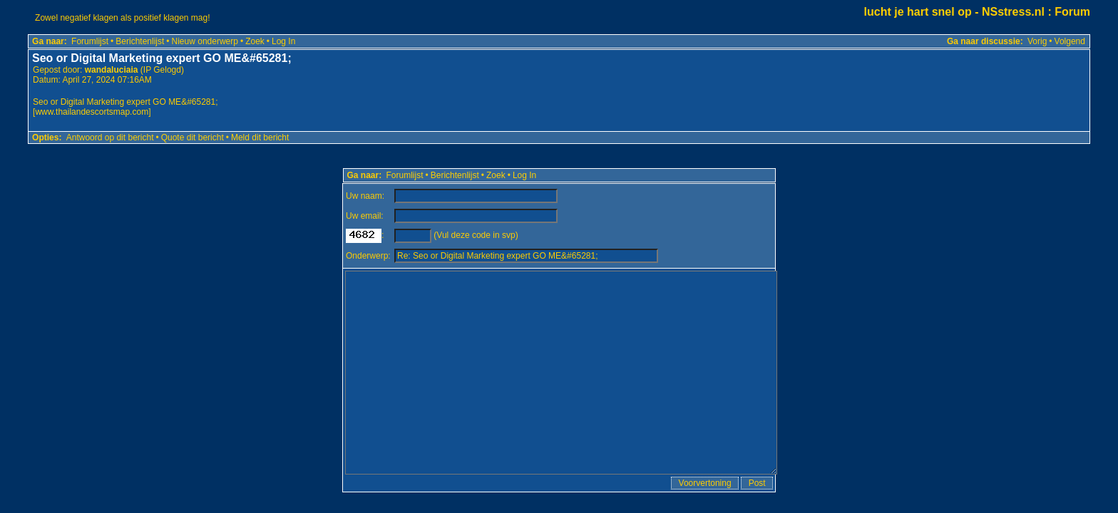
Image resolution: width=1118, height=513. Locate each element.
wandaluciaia (111, 70)
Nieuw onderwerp (205, 41)
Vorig (1037, 41)
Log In (283, 41)
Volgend (1070, 41)
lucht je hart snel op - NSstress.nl (954, 12)
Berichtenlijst (140, 41)
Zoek (255, 41)
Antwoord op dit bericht (110, 137)
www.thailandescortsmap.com (91, 112)
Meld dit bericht (260, 137)
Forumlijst (89, 41)
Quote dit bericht (192, 137)
